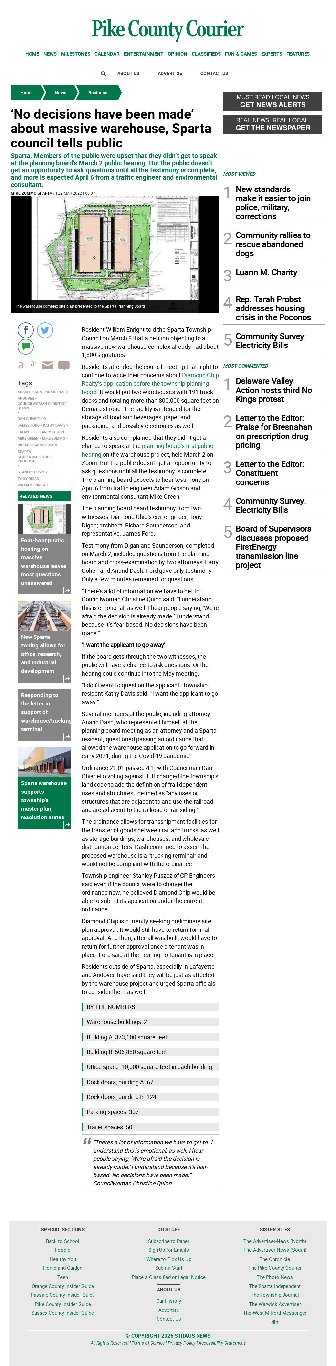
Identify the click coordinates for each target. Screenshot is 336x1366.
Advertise (170, 73)
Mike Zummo (23, 193)
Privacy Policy (182, 1343)
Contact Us (214, 73)
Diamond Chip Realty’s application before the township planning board (150, 383)
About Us (128, 73)
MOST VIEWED (239, 173)
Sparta (45, 193)
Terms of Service (148, 1343)
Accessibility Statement (222, 1343)
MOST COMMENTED (245, 365)
